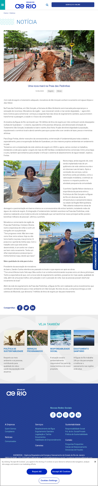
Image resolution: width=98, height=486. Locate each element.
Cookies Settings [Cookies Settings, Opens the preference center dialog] (49, 480)
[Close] (95, 462)
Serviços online (73, 5)
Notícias (12, 13)
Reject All (36, 472)
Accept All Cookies (61, 472)
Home (6, 13)
